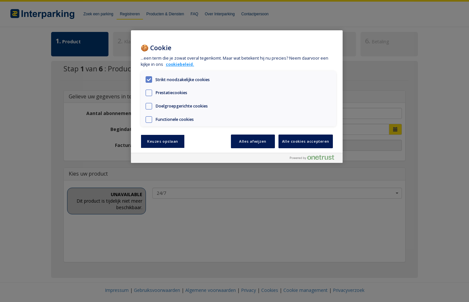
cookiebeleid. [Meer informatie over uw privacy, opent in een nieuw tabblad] (180, 64)
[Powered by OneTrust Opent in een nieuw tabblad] (314, 159)
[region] (237, 96)
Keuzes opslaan (162, 141)
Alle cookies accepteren (305, 141)
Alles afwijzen (252, 141)
